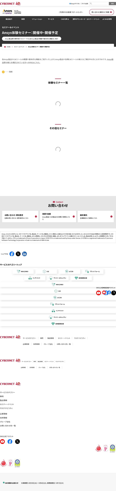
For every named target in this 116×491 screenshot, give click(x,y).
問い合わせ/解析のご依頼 (100, 12)
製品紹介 (9, 19)
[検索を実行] (112, 3)
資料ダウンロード (79, 19)
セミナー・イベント (93, 19)
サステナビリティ (79, 338)
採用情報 (36, 344)
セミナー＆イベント (19, 47)
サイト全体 (84, 4)
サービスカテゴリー (29, 338)
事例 (23, 19)
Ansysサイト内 (74, 4)
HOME (8, 47)
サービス (51, 19)
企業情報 (26, 344)
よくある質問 (107, 19)
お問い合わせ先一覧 (64, 344)
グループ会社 (48, 344)
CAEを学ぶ (65, 19)
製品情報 (50, 338)
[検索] (99, 3)
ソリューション (37, 19)
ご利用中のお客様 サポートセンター (71, 12)
